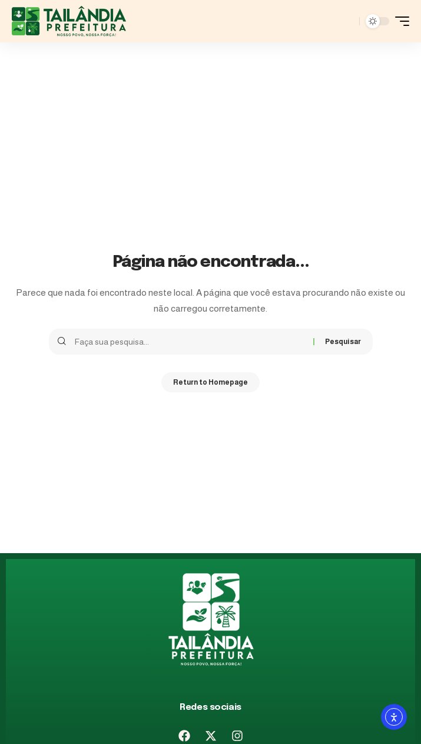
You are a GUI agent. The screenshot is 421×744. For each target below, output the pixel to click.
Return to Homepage (210, 382)
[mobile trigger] (399, 21)
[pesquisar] (347, 21)
